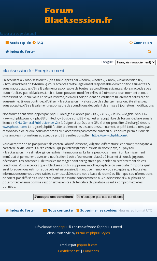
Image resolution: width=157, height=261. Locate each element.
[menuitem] (37, 42)
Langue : (108, 62)
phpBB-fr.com (87, 244)
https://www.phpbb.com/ (109, 135)
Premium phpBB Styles (93, 233)
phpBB (63, 226)
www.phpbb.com (14, 127)
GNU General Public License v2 (36, 123)
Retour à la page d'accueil (18, 33)
